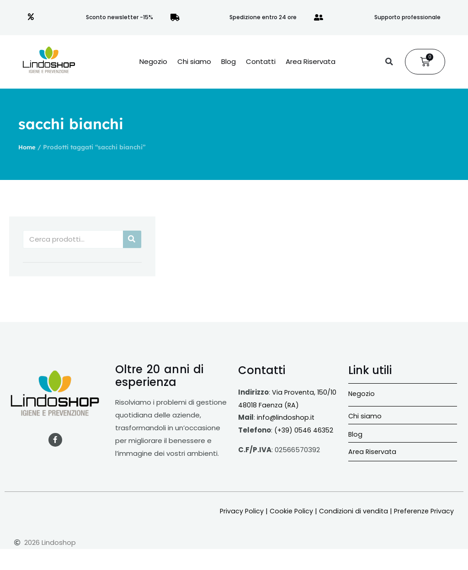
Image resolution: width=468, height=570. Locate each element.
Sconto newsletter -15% (119, 17)
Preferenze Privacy (422, 511)
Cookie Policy (285, 511)
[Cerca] (132, 239)
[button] (389, 62)
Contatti (261, 61)
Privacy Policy (235, 511)
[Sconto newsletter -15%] (31, 17)
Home (27, 147)
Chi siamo (194, 61)
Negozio (153, 61)
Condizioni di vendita (349, 511)
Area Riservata (310, 61)
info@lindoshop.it (286, 417)
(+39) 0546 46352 (304, 430)
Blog (228, 61)
